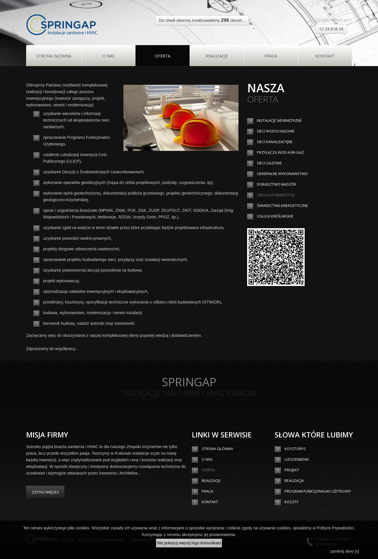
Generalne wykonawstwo (282, 173)
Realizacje (217, 56)
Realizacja (294, 480)
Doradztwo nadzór (276, 184)
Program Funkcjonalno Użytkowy (318, 491)
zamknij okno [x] (344, 551)
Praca (270, 56)
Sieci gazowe (269, 163)
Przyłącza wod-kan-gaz (280, 152)
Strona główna (53, 56)
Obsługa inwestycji (275, 194)
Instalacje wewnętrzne (279, 120)
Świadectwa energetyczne (282, 205)
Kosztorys (295, 448)
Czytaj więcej (45, 492)
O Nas (108, 56)
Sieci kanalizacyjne (275, 141)
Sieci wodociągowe (276, 131)
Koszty (291, 501)
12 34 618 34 (331, 29)
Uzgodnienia (297, 459)
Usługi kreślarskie (275, 216)
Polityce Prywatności (335, 528)
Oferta (162, 56)
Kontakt (325, 56)
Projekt (292, 469)
